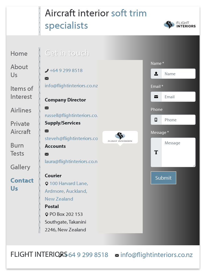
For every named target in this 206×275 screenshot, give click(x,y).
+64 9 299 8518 (64, 70)
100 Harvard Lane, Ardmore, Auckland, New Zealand (66, 191)
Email (157, 86)
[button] (120, 138)
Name (157, 63)
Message (160, 132)
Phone (157, 109)
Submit (163, 177)
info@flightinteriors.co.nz (154, 254)
